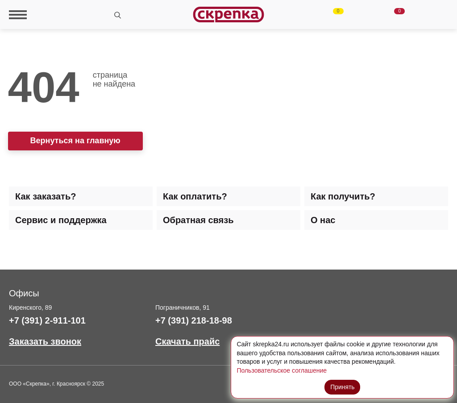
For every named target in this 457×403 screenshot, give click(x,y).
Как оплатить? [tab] (195, 196)
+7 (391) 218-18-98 (193, 320)
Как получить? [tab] (343, 196)
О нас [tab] (323, 220)
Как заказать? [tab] (45, 196)
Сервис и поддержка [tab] (61, 220)
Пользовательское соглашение (282, 370)
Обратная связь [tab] (198, 220)
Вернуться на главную (75, 140)
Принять (342, 386)
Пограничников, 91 (182, 307)
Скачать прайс (187, 341)
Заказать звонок (45, 341)
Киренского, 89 (30, 307)
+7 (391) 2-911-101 (47, 320)
